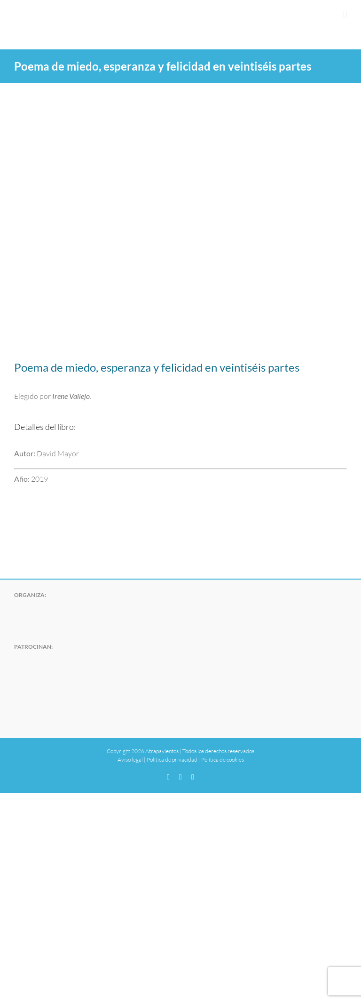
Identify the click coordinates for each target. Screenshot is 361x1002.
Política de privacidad (172, 759)
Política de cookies (222, 759)
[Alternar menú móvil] (345, 14)
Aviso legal (130, 759)
